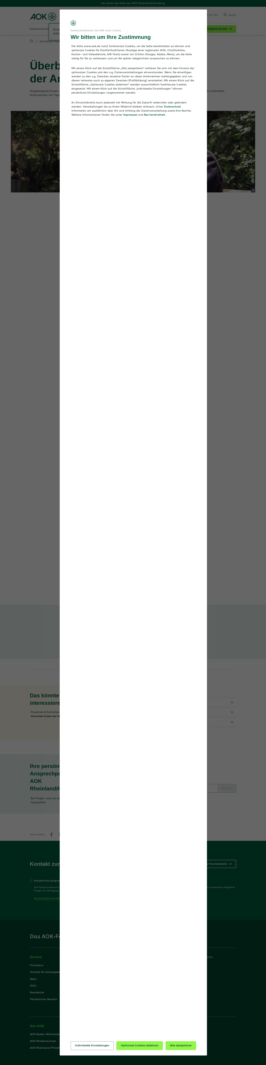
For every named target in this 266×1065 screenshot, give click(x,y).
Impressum (130, 115)
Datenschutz (172, 106)
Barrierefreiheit (154, 115)
